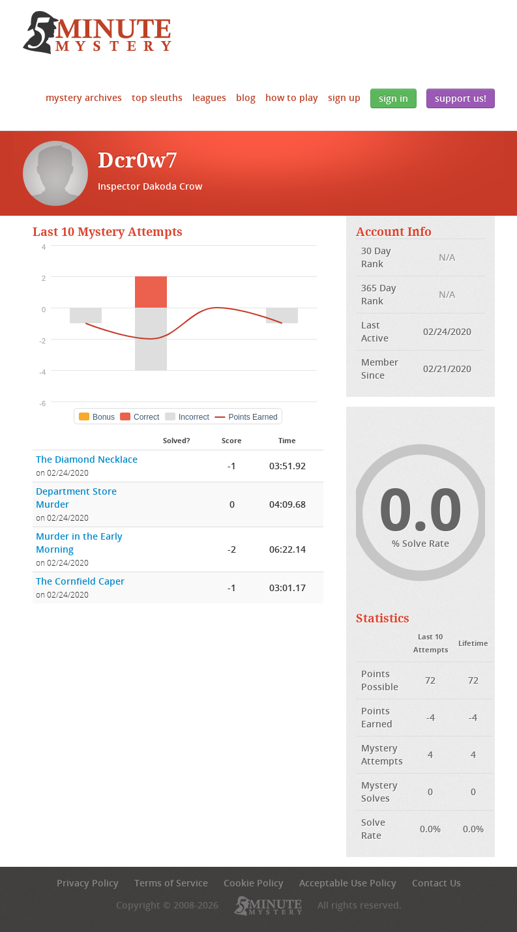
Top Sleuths (157, 97)
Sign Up (344, 97)
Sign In (393, 98)
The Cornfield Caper (80, 581)
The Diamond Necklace (87, 459)
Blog (246, 97)
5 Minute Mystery (97, 32)
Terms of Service (171, 883)
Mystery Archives (84, 97)
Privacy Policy (88, 883)
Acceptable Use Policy (347, 883)
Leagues (209, 97)
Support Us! (460, 98)
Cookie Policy (254, 883)
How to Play (291, 97)
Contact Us (436, 883)
